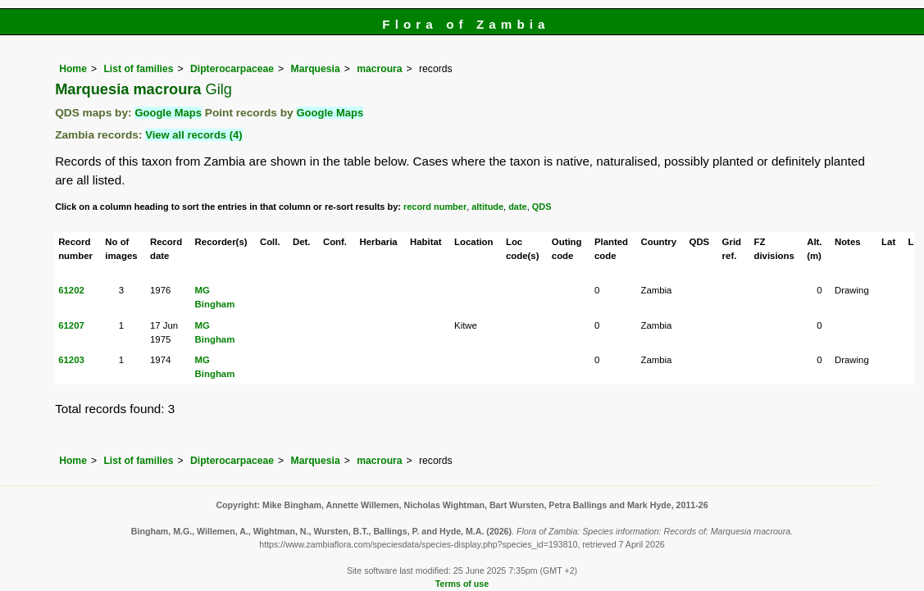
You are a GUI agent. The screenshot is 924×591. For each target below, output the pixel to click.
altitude (487, 206)
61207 (71, 325)
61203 (71, 360)
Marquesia (315, 69)
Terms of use (462, 584)
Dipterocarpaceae (232, 69)
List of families (138, 69)
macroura (379, 69)
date (517, 206)
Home (73, 69)
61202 (71, 290)
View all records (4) (193, 135)
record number (435, 206)
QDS (542, 206)
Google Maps (168, 113)
